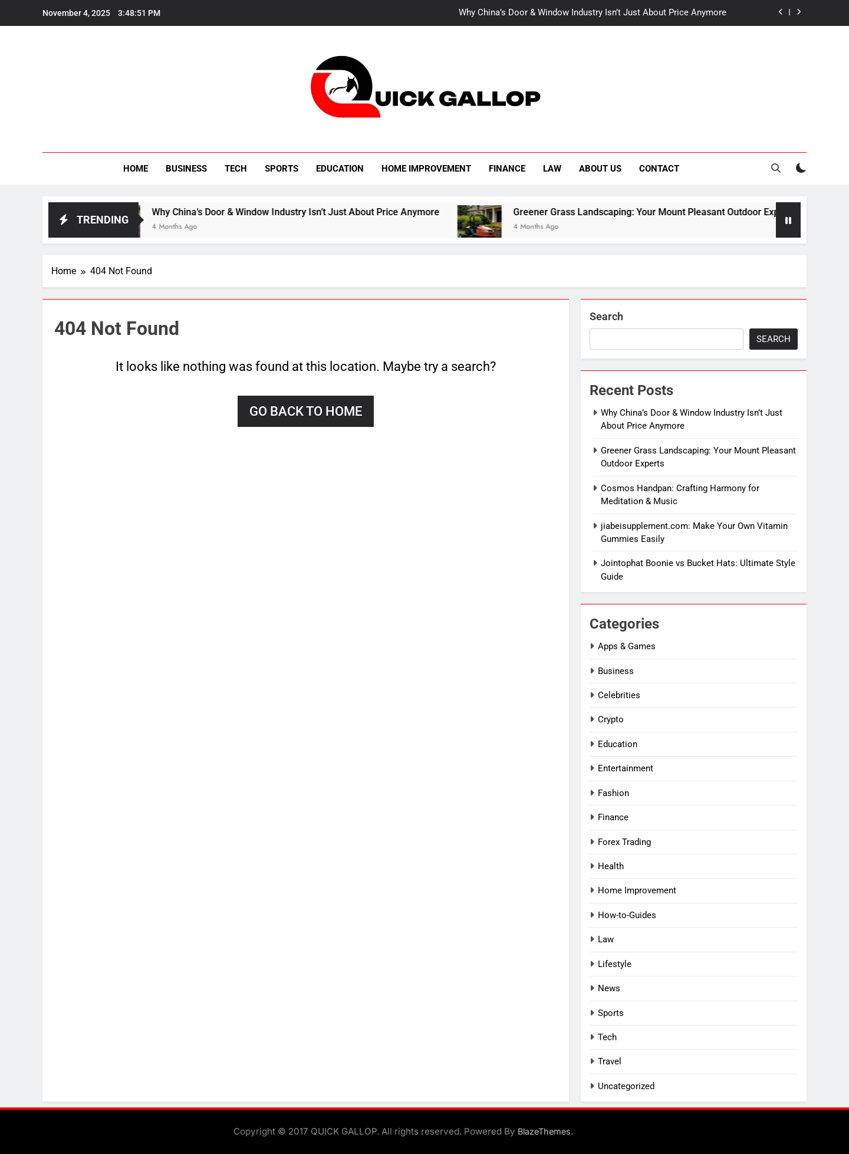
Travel (609, 1061)
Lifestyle (614, 964)
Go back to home (305, 411)
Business (186, 168)
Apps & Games (627, 646)
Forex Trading (624, 842)
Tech (236, 168)
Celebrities (619, 695)
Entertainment (625, 768)
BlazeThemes (544, 1131)
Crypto (611, 719)
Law (552, 168)
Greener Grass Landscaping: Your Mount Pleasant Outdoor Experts (668, 212)
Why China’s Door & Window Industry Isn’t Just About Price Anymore (592, 13)
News (609, 988)
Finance (507, 168)
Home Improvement (426, 168)
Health (611, 866)
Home (135, 168)
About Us (600, 168)
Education (340, 168)
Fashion (613, 793)
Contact (659, 168)
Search (606, 316)
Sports (281, 168)
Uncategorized (626, 1086)
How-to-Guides (627, 915)
